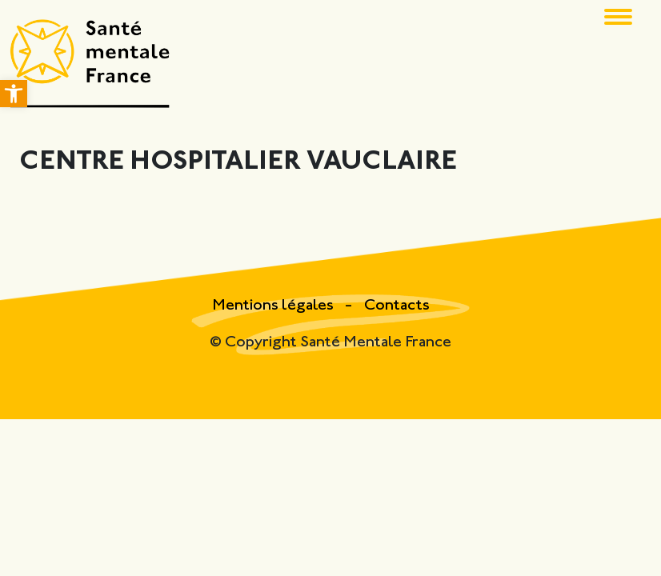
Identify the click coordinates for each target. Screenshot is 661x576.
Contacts (397, 306)
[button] (13, 93)
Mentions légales (274, 306)
